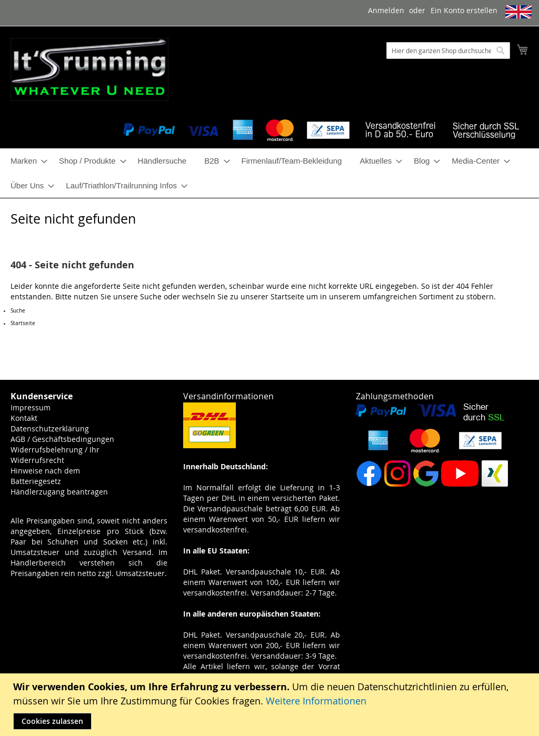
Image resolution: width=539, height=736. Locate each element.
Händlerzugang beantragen (59, 492)
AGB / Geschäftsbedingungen (62, 439)
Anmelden (386, 10)
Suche (151, 296)
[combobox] (448, 50)
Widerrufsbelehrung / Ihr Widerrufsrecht (55, 455)
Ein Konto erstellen (464, 10)
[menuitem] (25, 160)
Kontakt (24, 418)
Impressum (31, 407)
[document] (270, 705)
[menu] (269, 173)
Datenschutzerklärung (50, 428)
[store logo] (89, 69)
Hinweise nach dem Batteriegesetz (45, 476)
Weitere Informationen (316, 700)
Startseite (287, 296)
